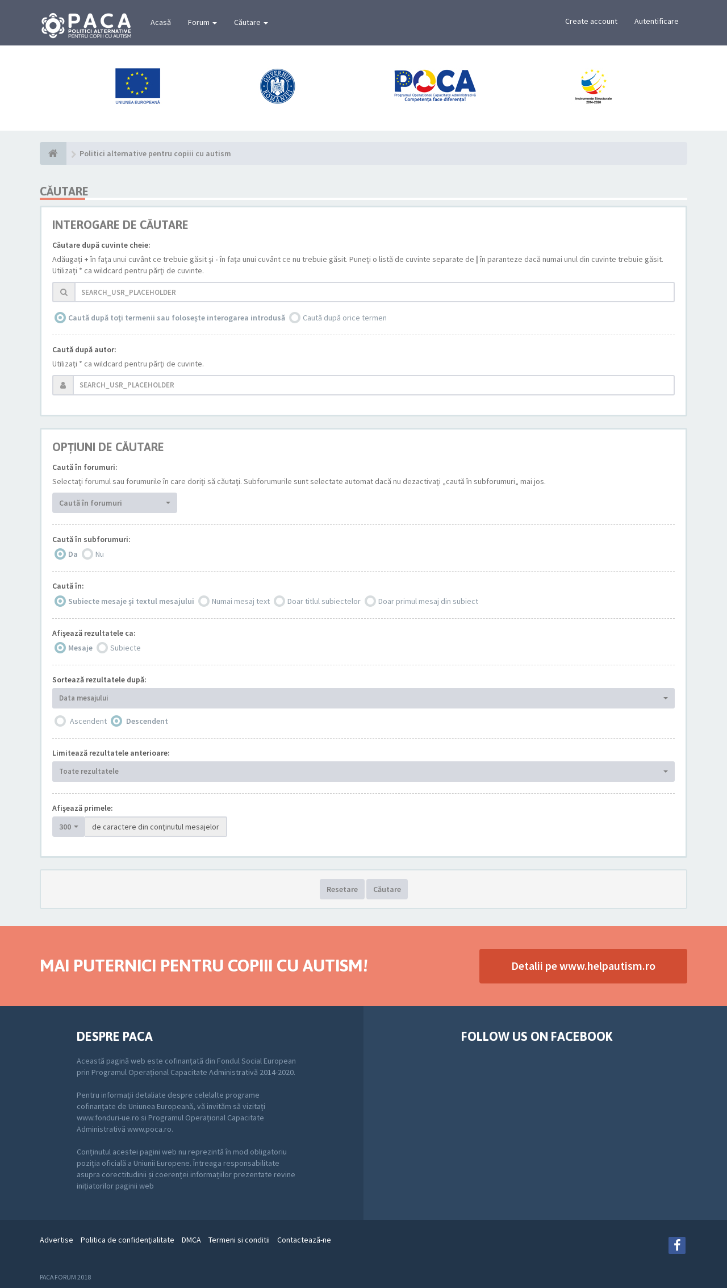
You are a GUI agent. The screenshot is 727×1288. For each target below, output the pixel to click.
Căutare (251, 22)
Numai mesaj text (241, 601)
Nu (99, 554)
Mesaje (80, 648)
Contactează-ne (304, 1240)
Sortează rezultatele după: (99, 679)
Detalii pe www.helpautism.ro (583, 965)
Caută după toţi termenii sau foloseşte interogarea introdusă (176, 317)
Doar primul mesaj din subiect (428, 601)
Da (73, 554)
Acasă (161, 22)
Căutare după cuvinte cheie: (101, 245)
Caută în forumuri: (85, 467)
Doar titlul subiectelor (324, 601)
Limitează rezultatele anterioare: (111, 753)
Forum (202, 22)
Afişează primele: (82, 808)
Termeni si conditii (239, 1240)
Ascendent (88, 721)
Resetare (342, 889)
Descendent (147, 721)
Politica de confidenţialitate (127, 1240)
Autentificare (656, 21)
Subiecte (125, 648)
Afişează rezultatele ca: (94, 633)
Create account (591, 21)
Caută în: (68, 586)
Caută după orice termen (345, 317)
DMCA (191, 1240)
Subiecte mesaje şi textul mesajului (131, 601)
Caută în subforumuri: (91, 539)
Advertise (56, 1240)
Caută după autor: (84, 349)
